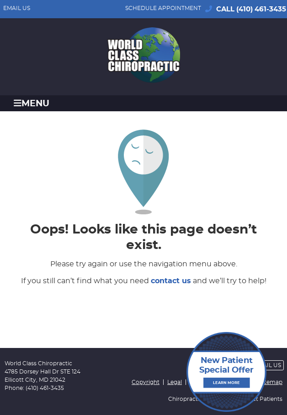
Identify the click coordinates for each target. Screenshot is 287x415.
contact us (171, 281)
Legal (174, 382)
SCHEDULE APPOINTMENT (163, 8)
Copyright (145, 382)
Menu (31, 103)
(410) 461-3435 (261, 9)
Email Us (16, 8)
